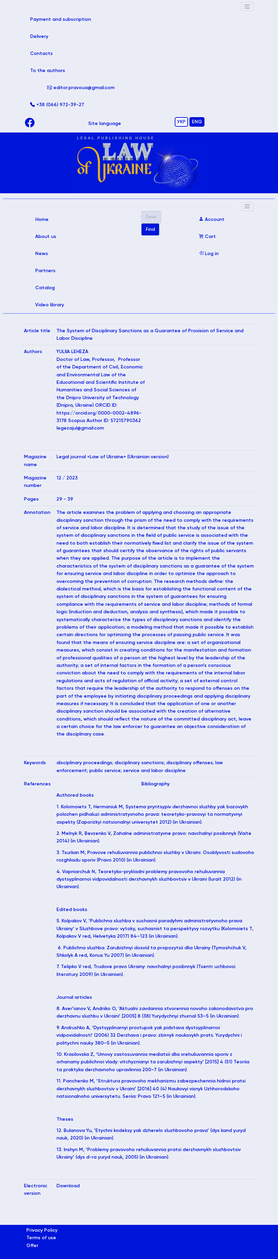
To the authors (47, 70)
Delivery (39, 36)
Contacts (41, 53)
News (41, 253)
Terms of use (41, 1237)
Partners (45, 270)
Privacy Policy (41, 1230)
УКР (181, 122)
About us (45, 236)
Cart (207, 236)
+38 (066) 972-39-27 (57, 104)
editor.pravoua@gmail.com (81, 87)
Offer (32, 1245)
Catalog (45, 287)
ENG (197, 122)
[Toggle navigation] (247, 6)
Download (68, 1186)
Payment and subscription (70, 18)
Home (51, 218)
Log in (209, 253)
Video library (49, 305)
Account (211, 219)
